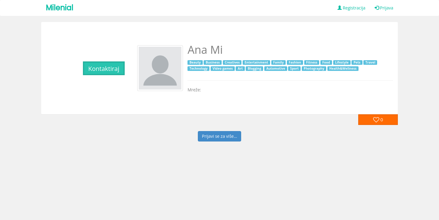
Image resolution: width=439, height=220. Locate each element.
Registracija (351, 8)
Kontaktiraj (103, 68)
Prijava (384, 8)
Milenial (59, 8)
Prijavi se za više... (219, 136)
